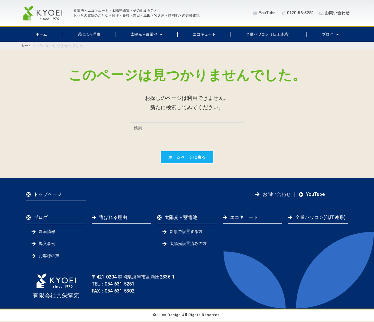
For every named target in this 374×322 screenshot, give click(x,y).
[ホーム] (26, 45)
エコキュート (204, 34)
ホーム (41, 34)
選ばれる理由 (88, 34)
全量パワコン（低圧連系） (269, 34)
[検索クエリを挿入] (187, 128)
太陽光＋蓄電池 (146, 34)
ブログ (330, 34)
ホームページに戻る (187, 158)
